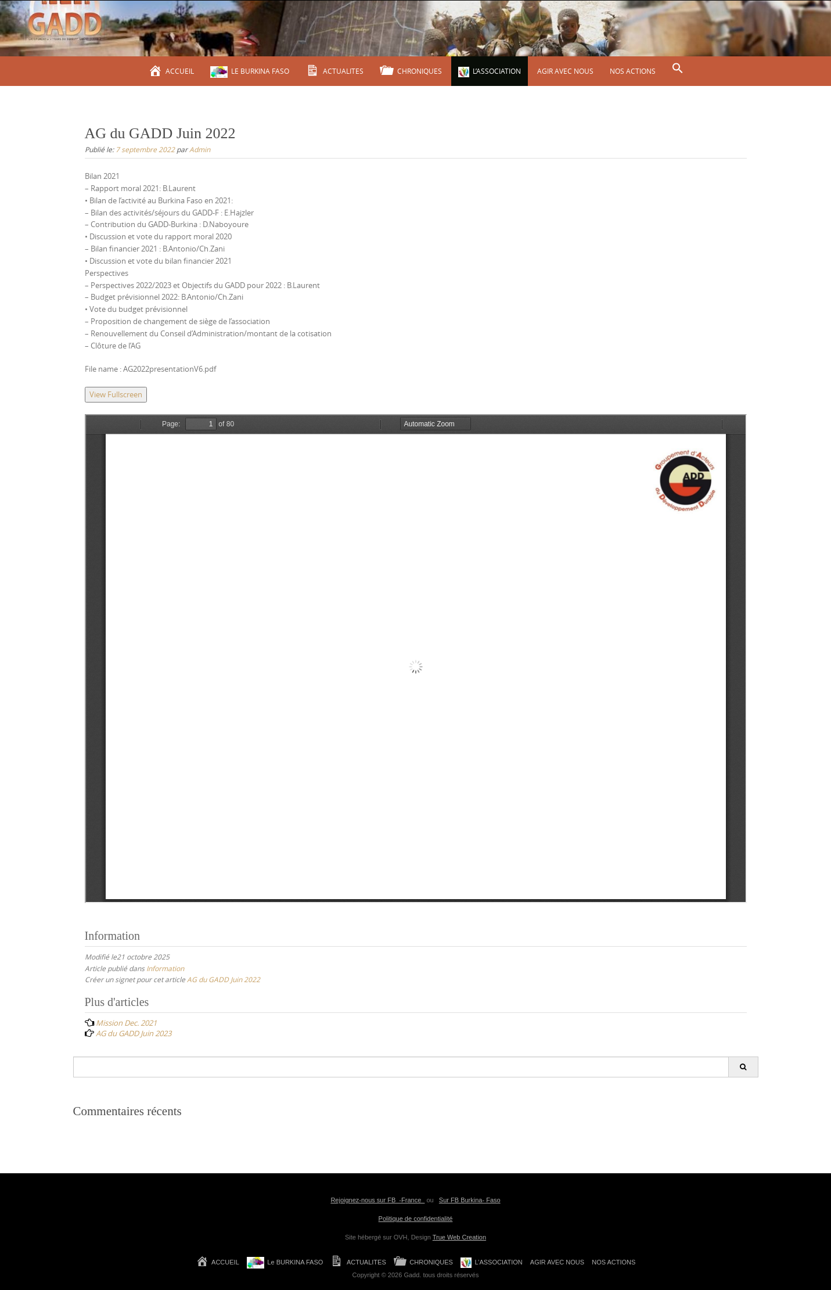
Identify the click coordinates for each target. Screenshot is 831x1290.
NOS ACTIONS (633, 71)
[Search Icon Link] (677, 68)
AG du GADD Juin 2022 (223, 979)
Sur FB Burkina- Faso (470, 1199)
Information (165, 968)
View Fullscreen (115, 394)
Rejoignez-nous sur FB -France (377, 1199)
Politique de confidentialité (416, 1218)
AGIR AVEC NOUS (565, 71)
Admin (199, 149)
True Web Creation (459, 1237)
